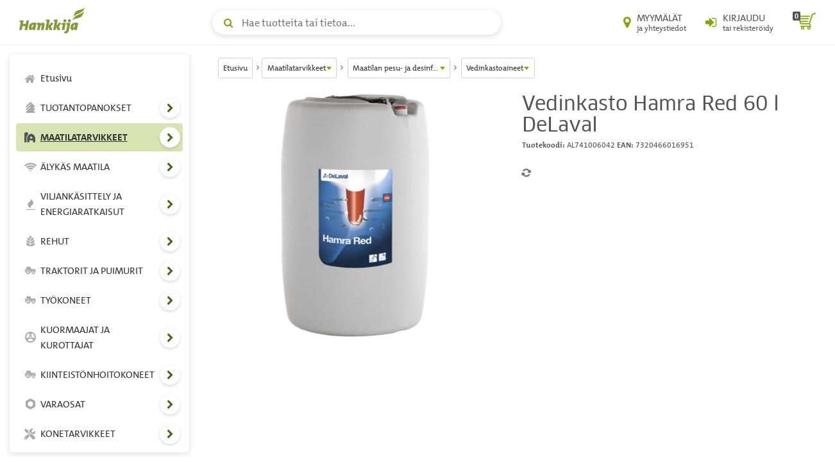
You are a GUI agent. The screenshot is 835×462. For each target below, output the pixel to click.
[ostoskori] (804, 22)
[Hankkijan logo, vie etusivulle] (54, 20)
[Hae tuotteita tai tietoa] (356, 22)
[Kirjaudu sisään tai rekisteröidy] (739, 22)
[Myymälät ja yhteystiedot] (654, 22)
